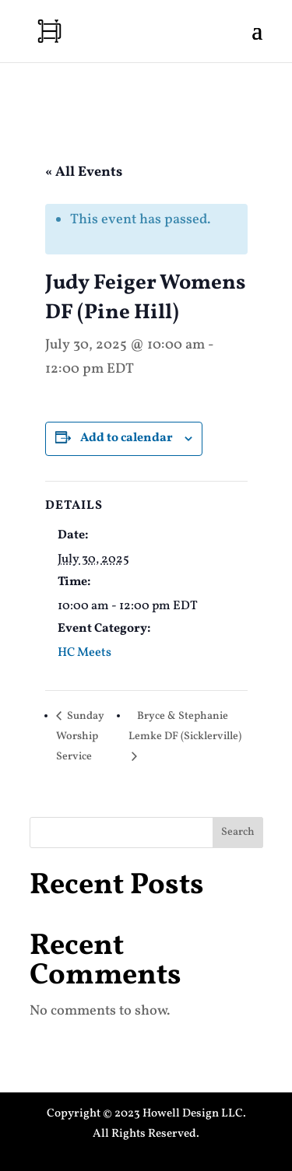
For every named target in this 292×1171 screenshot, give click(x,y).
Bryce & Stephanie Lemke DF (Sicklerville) (184, 726)
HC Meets (84, 652)
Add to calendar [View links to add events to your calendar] (126, 438)
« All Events (83, 172)
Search (238, 832)
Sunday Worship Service (80, 736)
